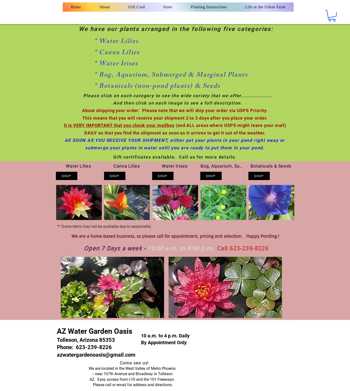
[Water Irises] (175, 166)
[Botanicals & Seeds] (271, 166)
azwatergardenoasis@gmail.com (96, 355)
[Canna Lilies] (127, 166)
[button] (332, 15)
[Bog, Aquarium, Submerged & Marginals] (223, 166)
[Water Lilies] (79, 166)
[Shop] (66, 176)
